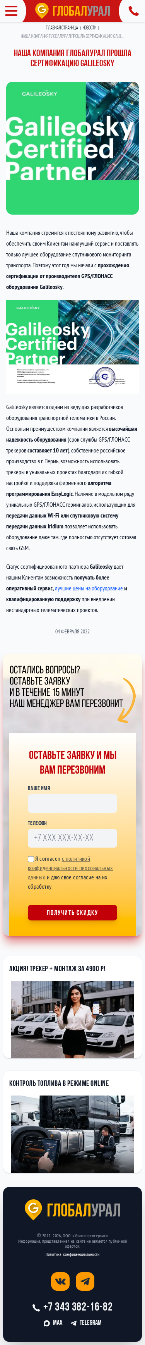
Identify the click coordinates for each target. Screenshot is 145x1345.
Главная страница (62, 28)
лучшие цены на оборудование (89, 588)
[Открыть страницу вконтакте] (60, 1281)
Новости (89, 28)
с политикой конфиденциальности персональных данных (70, 868)
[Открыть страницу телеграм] (85, 1281)
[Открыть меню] (13, 11)
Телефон (37, 823)
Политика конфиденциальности (72, 1254)
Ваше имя (39, 789)
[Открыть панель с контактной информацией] (132, 11)
